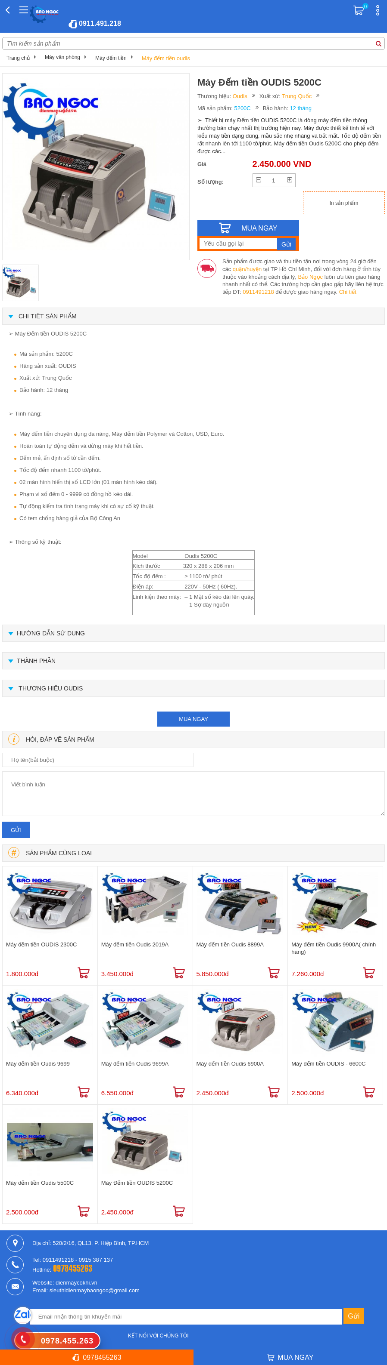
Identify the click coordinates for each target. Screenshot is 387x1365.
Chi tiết (347, 292)
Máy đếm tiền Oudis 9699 (38, 1063)
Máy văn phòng (62, 57)
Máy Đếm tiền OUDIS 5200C (137, 1183)
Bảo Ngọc (310, 277)
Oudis (240, 96)
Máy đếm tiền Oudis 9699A (135, 1063)
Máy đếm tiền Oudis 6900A (230, 1063)
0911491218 (258, 292)
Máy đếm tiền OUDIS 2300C (41, 944)
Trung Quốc (297, 96)
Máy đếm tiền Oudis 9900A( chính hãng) (333, 948)
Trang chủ (18, 58)
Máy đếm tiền (111, 58)
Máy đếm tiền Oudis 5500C (40, 1183)
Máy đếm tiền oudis (166, 58)
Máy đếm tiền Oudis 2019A (135, 944)
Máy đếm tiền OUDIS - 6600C (328, 1063)
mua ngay (193, 719)
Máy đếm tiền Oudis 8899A (230, 944)
